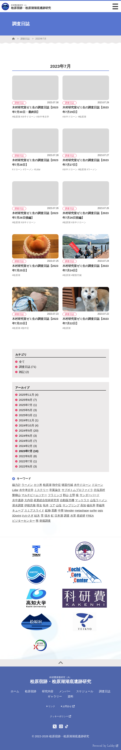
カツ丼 (38, 484)
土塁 (72, 495)
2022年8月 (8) (28, 456)
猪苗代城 (67, 484)
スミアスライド (34, 510)
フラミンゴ (55, 495)
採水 (47, 515)
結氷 (37, 515)
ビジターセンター (23, 520)
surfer (93, 510)
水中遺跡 (18, 500)
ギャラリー (55, 696)
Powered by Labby (105, 745)
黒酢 (54, 510)
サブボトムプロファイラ (77, 490)
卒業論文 (55, 490)
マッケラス (82, 500)
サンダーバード (90, 495)
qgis (100, 510)
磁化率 (91, 505)
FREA (90, 515)
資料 (70, 696)
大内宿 (28, 500)
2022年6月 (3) (28, 466)
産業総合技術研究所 (46, 500)
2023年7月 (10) (29, 451)
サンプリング (71, 505)
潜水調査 (18, 505)
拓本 (46, 505)
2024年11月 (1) (29, 420)
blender (69, 510)
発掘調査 (45, 520)
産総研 (81, 515)
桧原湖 (47, 484)
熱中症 (56, 484)
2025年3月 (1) (28, 415)
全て (22, 361)
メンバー (64, 691)
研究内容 (47, 691)
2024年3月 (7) (28, 440)
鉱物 (48, 510)
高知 (83, 505)
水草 (73, 515)
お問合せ (68, 706)
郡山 (66, 495)
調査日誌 (25, 38)
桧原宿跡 (30, 691)
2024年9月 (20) (29, 430)
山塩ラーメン (98, 500)
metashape (82, 510)
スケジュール (84, 691)
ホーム (15, 691)
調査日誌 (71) (27, 366)
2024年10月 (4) (29, 425)
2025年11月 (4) (29, 394)
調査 (67, 515)
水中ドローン (82, 484)
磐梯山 (16, 495)
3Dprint (16, 515)
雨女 (39, 505)
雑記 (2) (24, 371)
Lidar (15, 490)
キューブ (18, 510)
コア (52, 505)
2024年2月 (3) (28, 445)
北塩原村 (99, 490)
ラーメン (27, 484)
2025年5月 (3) (28, 410)
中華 (61, 510)
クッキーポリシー (60, 716)
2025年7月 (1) (28, 405)
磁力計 (16, 484)
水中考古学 (26, 490)
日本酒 (59, 515)
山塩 (59, 505)
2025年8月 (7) (28, 399)
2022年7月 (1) (28, 461)
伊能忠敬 (30, 505)
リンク (50, 706)
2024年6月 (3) (28, 435)
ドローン (97, 484)
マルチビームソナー (34, 495)
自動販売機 (67, 500)
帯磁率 (100, 505)
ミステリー (41, 490)
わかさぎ (27, 515)
